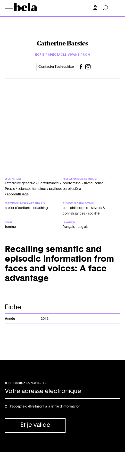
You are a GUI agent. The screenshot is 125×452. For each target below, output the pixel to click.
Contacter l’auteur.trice (56, 66)
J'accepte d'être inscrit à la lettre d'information (45, 406)
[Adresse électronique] (62, 391)
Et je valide (35, 425)
